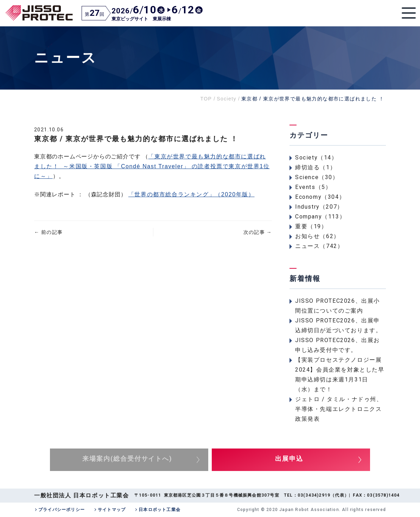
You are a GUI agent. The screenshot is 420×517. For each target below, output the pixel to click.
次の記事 (257, 232)
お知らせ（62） (317, 236)
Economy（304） (320, 197)
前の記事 (48, 232)
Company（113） (320, 216)
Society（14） (316, 157)
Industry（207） (319, 206)
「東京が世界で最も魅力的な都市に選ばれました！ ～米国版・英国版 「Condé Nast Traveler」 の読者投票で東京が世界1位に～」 (151, 166)
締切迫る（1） (315, 167)
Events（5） (313, 187)
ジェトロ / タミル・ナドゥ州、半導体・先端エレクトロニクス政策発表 (339, 409)
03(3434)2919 (314, 495)
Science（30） (317, 177)
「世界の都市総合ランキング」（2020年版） (191, 194)
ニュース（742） (319, 246)
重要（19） (311, 226)
